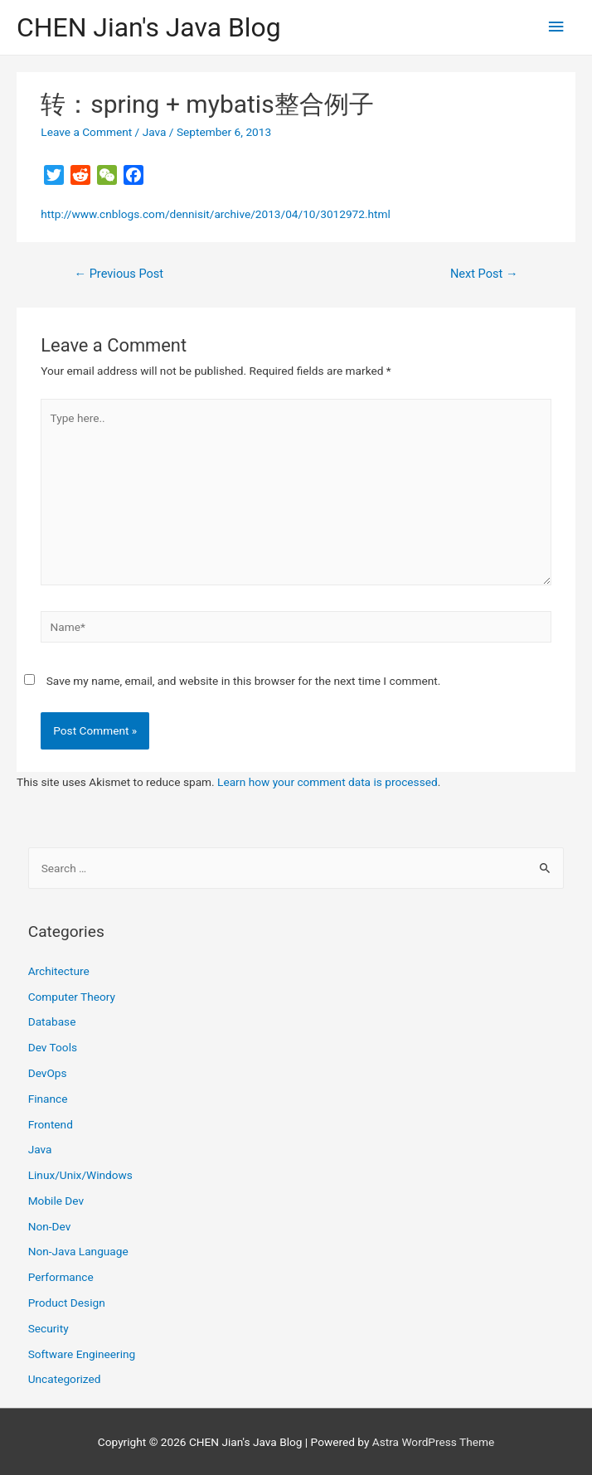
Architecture (59, 971)
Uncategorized (64, 1378)
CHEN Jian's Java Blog (149, 27)
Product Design (66, 1302)
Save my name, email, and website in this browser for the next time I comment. (243, 680)
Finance (48, 1098)
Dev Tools (52, 1047)
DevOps (47, 1073)
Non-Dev (49, 1226)
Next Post (484, 273)
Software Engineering (82, 1354)
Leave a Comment (86, 131)
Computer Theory (71, 996)
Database (52, 1021)
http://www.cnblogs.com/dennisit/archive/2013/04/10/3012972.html (216, 214)
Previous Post (118, 273)
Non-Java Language (78, 1251)
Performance (61, 1276)
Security (48, 1328)
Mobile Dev (56, 1200)
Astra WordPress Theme (433, 1441)
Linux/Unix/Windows (80, 1174)
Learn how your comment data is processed (327, 781)
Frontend (50, 1124)
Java (155, 131)
